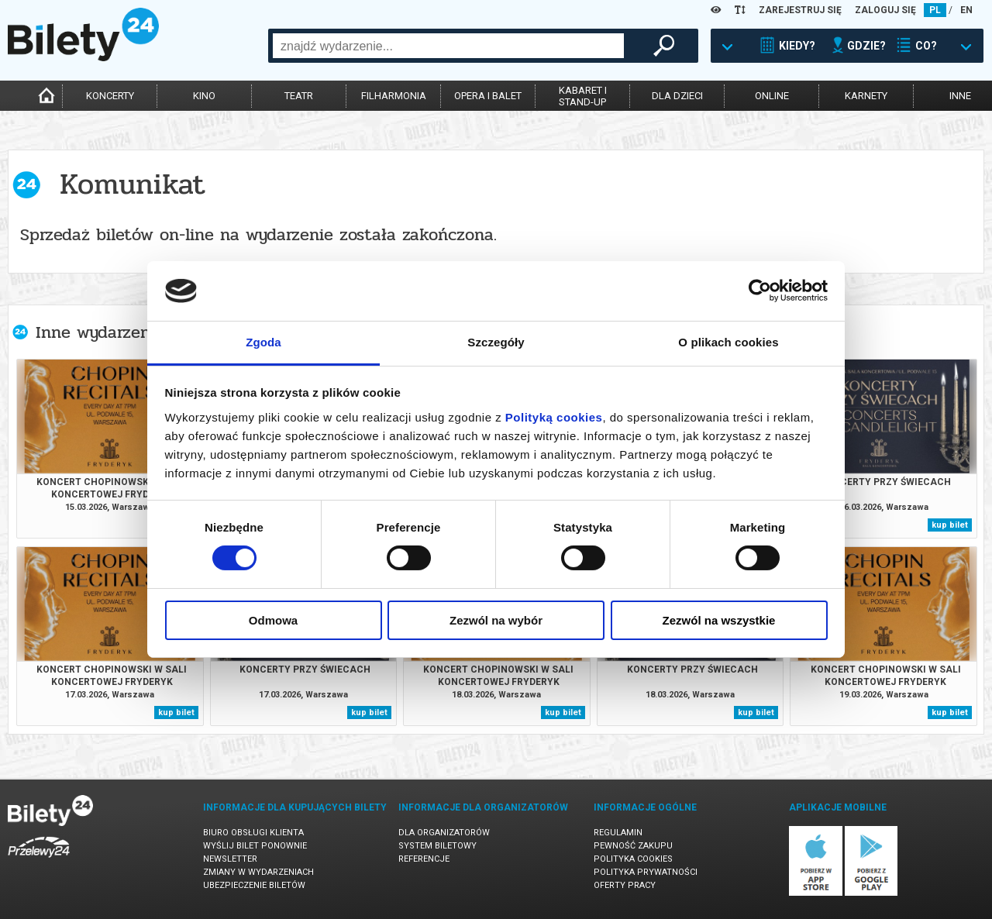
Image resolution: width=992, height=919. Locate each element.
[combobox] (448, 46)
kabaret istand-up (583, 96)
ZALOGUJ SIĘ (885, 10)
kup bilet (950, 525)
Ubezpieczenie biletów (254, 885)
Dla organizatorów (444, 833)
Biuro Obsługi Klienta (253, 833)
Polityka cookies (633, 859)
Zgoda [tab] (263, 342)
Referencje (424, 859)
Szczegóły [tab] (495, 342)
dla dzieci (677, 96)
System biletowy (437, 846)
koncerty (110, 96)
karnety (866, 96)
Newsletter (230, 859)
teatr (298, 96)
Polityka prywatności (646, 872)
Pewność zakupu (633, 846)
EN (966, 10)
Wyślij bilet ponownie (255, 846)
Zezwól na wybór (496, 620)
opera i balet (488, 96)
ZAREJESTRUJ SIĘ (800, 10)
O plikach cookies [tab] (728, 342)
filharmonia (393, 96)
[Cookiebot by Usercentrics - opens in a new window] (760, 290)
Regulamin (618, 833)
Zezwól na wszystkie (719, 620)
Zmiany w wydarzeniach (258, 872)
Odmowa (273, 620)
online (772, 96)
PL (935, 10)
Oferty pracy (625, 885)
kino (204, 96)
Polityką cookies (554, 417)
